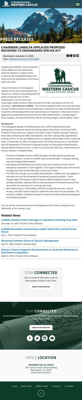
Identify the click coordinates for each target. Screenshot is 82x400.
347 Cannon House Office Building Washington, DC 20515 (41, 368)
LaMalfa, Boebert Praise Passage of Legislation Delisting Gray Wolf (39, 220)
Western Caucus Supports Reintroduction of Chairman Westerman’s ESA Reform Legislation (39, 251)
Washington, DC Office (41, 365)
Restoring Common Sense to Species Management (30, 240)
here (28, 208)
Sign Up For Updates (41, 287)
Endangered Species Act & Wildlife (24, 59)
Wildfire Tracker (42, 386)
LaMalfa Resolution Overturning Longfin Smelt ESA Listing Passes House (39, 230)
